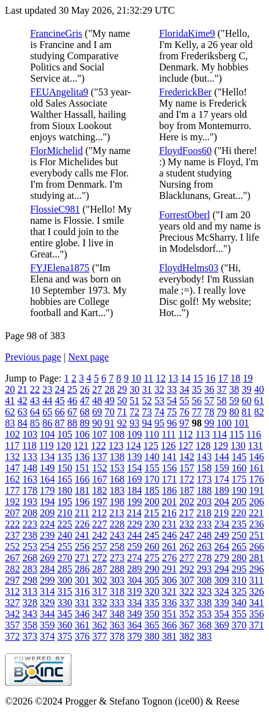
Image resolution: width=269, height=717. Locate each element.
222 (12, 524)
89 (85, 423)
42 (22, 400)
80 (234, 412)
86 (47, 423)
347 (99, 614)
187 (186, 490)
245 (151, 535)
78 (209, 412)
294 (221, 569)
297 (12, 580)
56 (197, 400)
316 (82, 591)
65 (47, 412)
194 (47, 501)
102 (12, 434)
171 (169, 479)
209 (47, 513)
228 (117, 524)
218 (203, 513)
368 (204, 625)
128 (203, 445)
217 (186, 513)
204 (221, 501)
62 (10, 412)
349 (134, 614)
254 (47, 546)
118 (29, 445)
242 (99, 535)
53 (159, 400)
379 (134, 636)
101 (241, 423)
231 (169, 524)
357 (12, 625)
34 (184, 389)
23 (47, 389)
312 (12, 591)
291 (169, 569)
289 (134, 569)
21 (22, 389)
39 (247, 389)
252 (12, 546)
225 (64, 524)
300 (64, 580)
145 (239, 456)
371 (256, 625)
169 (134, 479)
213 (116, 513)
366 (169, 625)
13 (173, 378)
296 (256, 569)
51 (134, 400)
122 (98, 445)
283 (29, 569)
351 (169, 614)
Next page (88, 357)
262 (186, 546)
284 (47, 569)
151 (82, 468)
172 (186, 479)
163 (29, 479)
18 (235, 378)
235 (239, 524)
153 (117, 468)
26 (85, 389)
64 (35, 412)
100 (224, 423)
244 (134, 535)
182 (99, 490)
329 (47, 602)
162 (12, 479)
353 (204, 614)
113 (203, 434)
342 (12, 614)
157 (186, 468)
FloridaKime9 (187, 33)
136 (82, 456)
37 (222, 389)
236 (256, 524)
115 (236, 434)
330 (64, 602)
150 (64, 468)
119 (46, 445)
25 (72, 389)
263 (204, 546)
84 (22, 423)
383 (204, 636)
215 (151, 513)
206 (256, 501)
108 (117, 434)
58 (222, 400)
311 (256, 580)
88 (72, 423)
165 (64, 479)
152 (99, 468)
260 (151, 546)
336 (169, 602)
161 (256, 468)
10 (136, 378)
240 (64, 535)
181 (82, 490)
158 (204, 468)
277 (186, 557)
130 (237, 445)
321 (169, 591)
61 (259, 400)
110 (151, 434)
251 (256, 535)
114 (219, 434)
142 (186, 456)
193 (29, 501)
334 (134, 602)
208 (29, 513)
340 (239, 602)
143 (204, 456)
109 (134, 434)
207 (12, 513)
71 (122, 412)
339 (221, 602)
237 (12, 535)
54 (172, 400)
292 (186, 569)
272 (99, 557)
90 (97, 423)
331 (82, 602)
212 (99, 513)
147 (12, 468)
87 (60, 423)
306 (169, 580)
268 (29, 557)
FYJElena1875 (60, 267)
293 (204, 569)
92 (122, 423)
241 (82, 535)
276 (169, 557)
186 (169, 490)
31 (147, 389)
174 (221, 479)
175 (239, 479)
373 (29, 636)
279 (221, 557)
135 (64, 456)
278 (204, 557)
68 (85, 412)
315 (64, 591)
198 (117, 501)
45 (60, 400)
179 (47, 490)
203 (204, 501)
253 (29, 546)
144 (221, 456)
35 (197, 389)
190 (239, 490)
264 (221, 546)
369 (221, 625)
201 (169, 501)
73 (147, 412)
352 (186, 614)
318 (117, 591)
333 (117, 602)
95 (159, 423)
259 (134, 546)
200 (151, 501)
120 (63, 445)
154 (134, 468)
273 (117, 557)
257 (99, 546)
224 (47, 524)
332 (99, 602)
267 (12, 557)
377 (99, 636)
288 (117, 569)
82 (259, 412)
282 (12, 569)
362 (99, 625)
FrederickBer (185, 92)
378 (117, 636)
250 (239, 535)
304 (134, 580)
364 (134, 625)
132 (12, 456)
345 (64, 614)
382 (186, 636)
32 (159, 389)
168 (117, 479)
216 (168, 513)
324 (221, 591)
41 (10, 400)
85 (35, 423)
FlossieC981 (55, 209)
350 (151, 614)
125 (150, 445)
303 (117, 580)
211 (82, 513)
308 (204, 580)
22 (35, 389)
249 (221, 535)
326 (256, 591)
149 (47, 468)
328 (29, 602)
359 (47, 625)
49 (110, 400)
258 (117, 546)
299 (47, 580)
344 (47, 614)
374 (47, 636)
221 (255, 513)
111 (168, 434)
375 (64, 636)
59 (234, 400)
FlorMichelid (57, 150)
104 (47, 434)
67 (72, 412)
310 (239, 580)
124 (133, 445)
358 (29, 625)
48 (97, 400)
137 (99, 456)
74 (159, 412)
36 (209, 389)
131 (255, 445)
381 (169, 636)
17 (223, 378)
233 (204, 524)
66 (60, 412)
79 (222, 412)
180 (64, 490)
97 (184, 423)
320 (151, 591)
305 (151, 580)
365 (151, 625)
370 (239, 625)
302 (99, 580)
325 (239, 591)
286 (82, 569)
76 (184, 412)
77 (197, 412)
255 (64, 546)
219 (221, 513)
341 (256, 602)
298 (29, 580)
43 (35, 400)
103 (29, 434)
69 (97, 412)
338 (204, 602)
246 (169, 535)
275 (151, 557)
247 (186, 535)
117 (12, 445)
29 (122, 389)
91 (110, 423)
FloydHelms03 (189, 267)
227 (99, 524)
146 (256, 456)
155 (151, 468)
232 (186, 524)
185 (151, 490)
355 (239, 614)
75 (172, 412)
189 (221, 490)
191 (256, 490)
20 (10, 389)
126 (168, 445)
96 (172, 423)
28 (110, 389)
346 (82, 614)
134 (47, 456)
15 (198, 378)
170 (151, 479)
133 (29, 456)
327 (12, 602)
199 (134, 501)
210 (64, 513)
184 (134, 490)
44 (47, 400)
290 (151, 569)
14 (186, 378)
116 (254, 434)
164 (47, 479)
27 (97, 389)
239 (47, 535)
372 (12, 636)
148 (29, 468)
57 (209, 400)
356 (256, 614)
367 (186, 625)
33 (172, 389)
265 (239, 546)
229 (134, 524)
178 (29, 490)
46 (72, 400)
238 (29, 535)
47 (85, 400)
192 (12, 501)
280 (239, 557)
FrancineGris (57, 33)
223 (29, 524)
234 (221, 524)
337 (186, 602)
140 (151, 456)
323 (204, 591)
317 (99, 591)
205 (239, 501)
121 (80, 445)
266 (256, 546)
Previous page (33, 357)
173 (204, 479)
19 (248, 378)
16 (210, 378)
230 (151, 524)
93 (134, 423)
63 (22, 412)
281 (256, 557)
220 (238, 513)
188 (204, 490)
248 (204, 535)
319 (134, 591)
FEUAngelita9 (59, 92)
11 (148, 378)
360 (64, 625)
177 (12, 490)
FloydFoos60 (185, 150)
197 (99, 501)
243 (117, 535)
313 (29, 591)
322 (186, 591)
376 (82, 636)
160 (239, 468)
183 (117, 490)
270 (64, 557)
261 (169, 546)
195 (64, 501)
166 (82, 479)
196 (82, 501)
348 (117, 614)
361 (82, 625)
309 (221, 580)
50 (122, 400)
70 (110, 412)
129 (220, 445)
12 (161, 378)
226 (82, 524)
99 (209, 423)
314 (47, 591)
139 (134, 456)
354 (221, 614)
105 (64, 434)
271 (82, 557)
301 (82, 580)
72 (134, 412)
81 (247, 412)
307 (186, 580)
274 (134, 557)
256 (82, 546)
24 (60, 389)
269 (47, 557)
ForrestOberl (184, 214)
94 (147, 423)
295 (239, 569)
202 (186, 501)
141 (169, 456)
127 (185, 445)
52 (147, 400)
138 (117, 456)
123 (115, 445)
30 (134, 389)
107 (99, 434)
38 (234, 389)
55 (184, 400)
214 (133, 513)
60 (247, 400)
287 (99, 569)
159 (221, 468)
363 (117, 625)
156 (169, 468)
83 (10, 423)
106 (82, 434)
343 (29, 614)
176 (256, 479)
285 (64, 569)
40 (259, 389)
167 (99, 479)
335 (151, 602)
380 (151, 636)
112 (185, 434)
